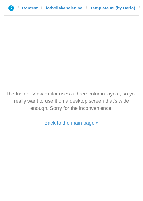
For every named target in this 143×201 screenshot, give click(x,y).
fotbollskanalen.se (64, 8)
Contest (30, 8)
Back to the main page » (71, 123)
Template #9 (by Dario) (112, 8)
